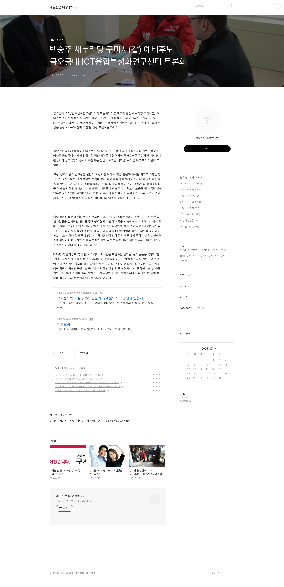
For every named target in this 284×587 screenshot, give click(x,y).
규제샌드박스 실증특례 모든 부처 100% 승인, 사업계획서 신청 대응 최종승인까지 (106, 304)
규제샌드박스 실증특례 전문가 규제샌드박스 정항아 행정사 (100, 298)
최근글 (183, 274)
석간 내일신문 (189, 220)
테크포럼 (63, 324)
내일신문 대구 (191, 184)
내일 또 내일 (189, 227)
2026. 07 (207, 348)
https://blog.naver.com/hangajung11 (77, 292)
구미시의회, (205, 250)
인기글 (193, 274)
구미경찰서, (213, 255)
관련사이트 (216, 572)
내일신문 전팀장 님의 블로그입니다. (73, 500)
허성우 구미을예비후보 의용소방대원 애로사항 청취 (80, 390)
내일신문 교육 (190, 202)
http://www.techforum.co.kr (72, 318)
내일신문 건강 (190, 196)
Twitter (199, 307)
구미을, (223, 250)
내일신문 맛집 (189, 208)
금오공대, (184, 261)
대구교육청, (193, 250)
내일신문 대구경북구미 (65, 7)
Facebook (186, 307)
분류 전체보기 (191, 177)
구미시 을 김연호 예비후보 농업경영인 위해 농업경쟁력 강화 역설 (87, 382)
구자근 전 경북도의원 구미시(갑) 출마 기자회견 (78, 374)
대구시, (183, 250)
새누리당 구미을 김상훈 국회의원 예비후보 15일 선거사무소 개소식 (88, 386)
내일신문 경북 (61, 368)
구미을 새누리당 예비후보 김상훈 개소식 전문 (77, 378)
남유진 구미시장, (187, 255)
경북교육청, (202, 255)
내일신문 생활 (190, 214)
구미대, (215, 250)
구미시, (223, 255)
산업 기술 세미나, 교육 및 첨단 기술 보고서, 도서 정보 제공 (95, 329)
